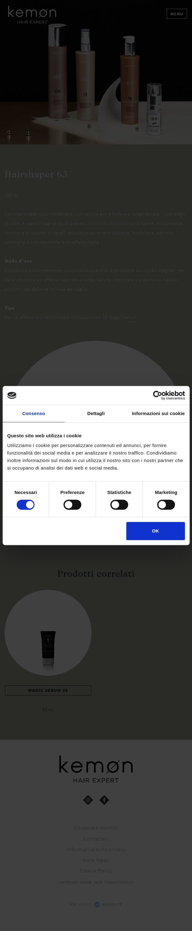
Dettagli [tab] (96, 413)
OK (155, 530)
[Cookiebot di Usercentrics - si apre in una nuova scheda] (157, 395)
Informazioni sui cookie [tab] (158, 413)
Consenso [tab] (33, 413)
